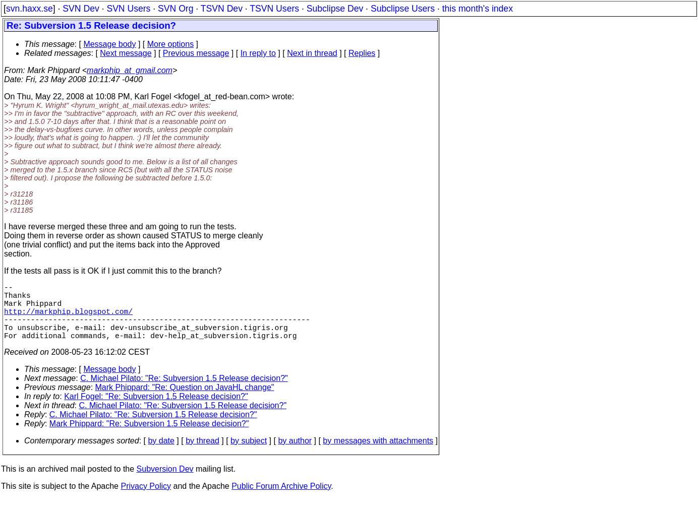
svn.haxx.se (29, 9)
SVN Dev (81, 9)
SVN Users (128, 9)
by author (295, 455)
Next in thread (312, 53)
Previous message (196, 53)
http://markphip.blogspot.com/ (68, 319)
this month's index (477, 9)
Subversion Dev (165, 483)
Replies (361, 53)
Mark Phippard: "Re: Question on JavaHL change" (184, 401)
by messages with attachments (378, 455)
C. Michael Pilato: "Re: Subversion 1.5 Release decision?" (184, 392)
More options (170, 44)
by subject (248, 455)
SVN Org (175, 9)
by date (161, 455)
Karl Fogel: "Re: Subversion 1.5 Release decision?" (156, 410)
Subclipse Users (403, 9)
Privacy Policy (146, 500)
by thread (202, 455)
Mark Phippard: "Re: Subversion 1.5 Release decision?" (149, 437)
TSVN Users (274, 9)
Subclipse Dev (335, 9)
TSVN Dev (222, 9)
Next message (125, 53)
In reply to (258, 53)
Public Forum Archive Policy (281, 500)
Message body (109, 44)
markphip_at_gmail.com (129, 70)
